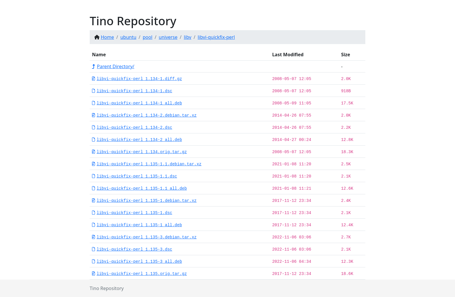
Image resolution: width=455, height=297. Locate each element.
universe (168, 37)
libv (187, 37)
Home (107, 37)
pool (147, 37)
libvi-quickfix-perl (216, 37)
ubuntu (128, 37)
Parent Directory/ (113, 66)
